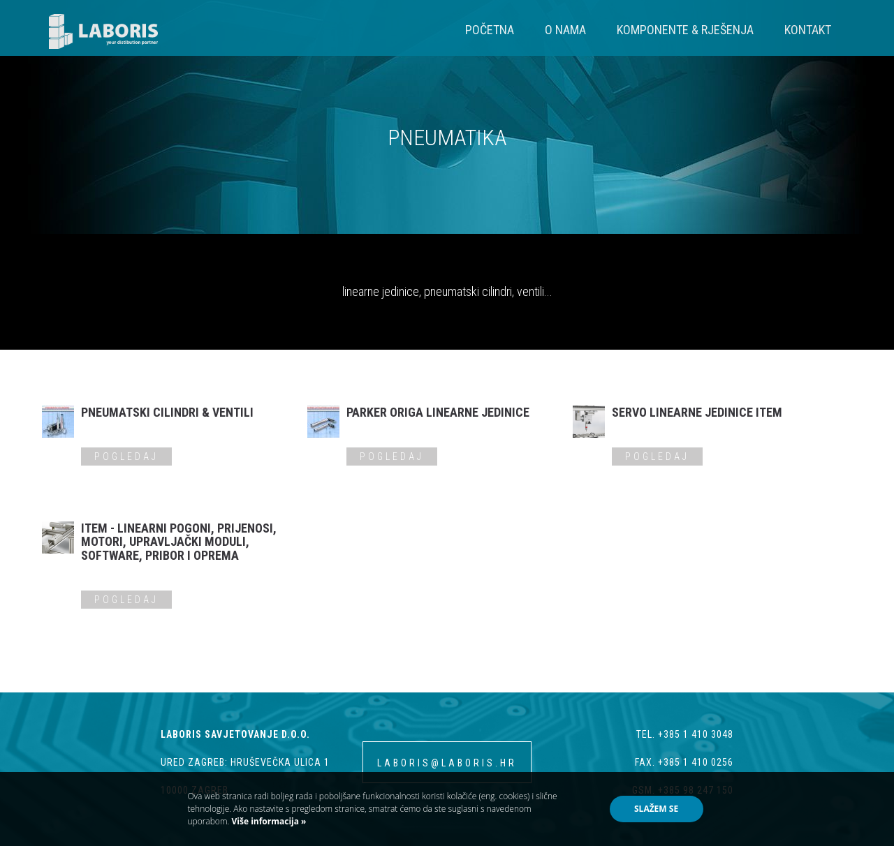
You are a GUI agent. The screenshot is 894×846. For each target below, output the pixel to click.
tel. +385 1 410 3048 (684, 734)
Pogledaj (126, 456)
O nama (565, 29)
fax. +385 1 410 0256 (684, 762)
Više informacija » (267, 821)
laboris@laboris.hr (447, 763)
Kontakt (807, 29)
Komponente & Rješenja (685, 29)
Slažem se (656, 809)
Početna (489, 29)
